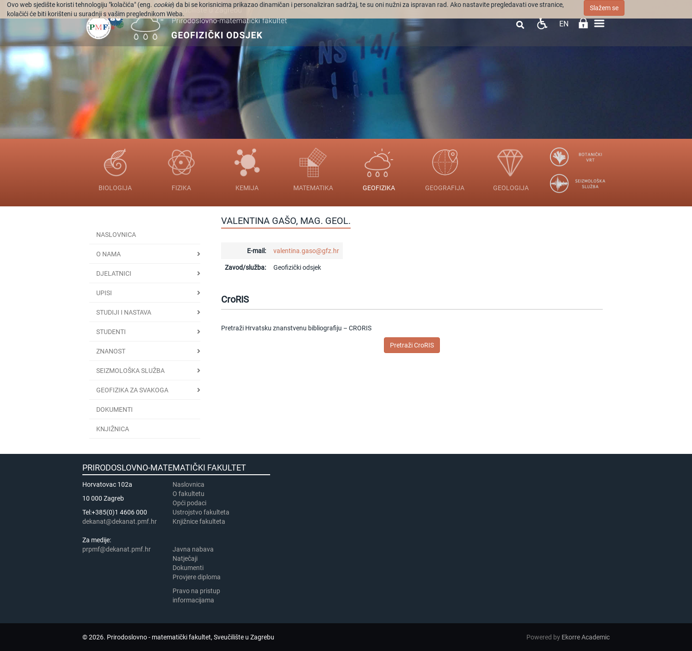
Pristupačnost (542, 23)
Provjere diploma (197, 577)
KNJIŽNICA (112, 429)
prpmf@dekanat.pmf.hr (116, 549)
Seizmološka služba (130, 370)
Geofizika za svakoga (132, 390)
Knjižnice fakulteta (199, 521)
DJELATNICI (113, 273)
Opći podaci (189, 503)
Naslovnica (116, 234)
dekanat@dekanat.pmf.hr (119, 521)
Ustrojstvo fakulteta (201, 512)
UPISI (104, 293)
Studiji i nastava (123, 312)
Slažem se (604, 8)
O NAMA (108, 254)
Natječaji (185, 558)
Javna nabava (193, 549)
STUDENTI (111, 331)
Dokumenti (114, 409)
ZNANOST (110, 351)
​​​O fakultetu (188, 493)
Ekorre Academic (586, 637)
